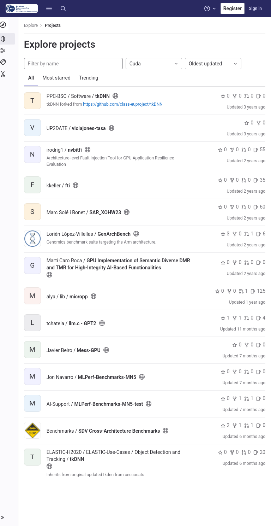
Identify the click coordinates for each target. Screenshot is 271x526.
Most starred (58, 78)
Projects (54, 25)
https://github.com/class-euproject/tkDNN (124, 104)
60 (259, 207)
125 (258, 291)
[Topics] (10, 62)
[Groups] (10, 50)
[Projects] (10, 39)
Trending (90, 78)
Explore (32, 25)
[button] (49, 8)
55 (259, 149)
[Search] (63, 8)
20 (259, 452)
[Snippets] (10, 74)
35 (259, 180)
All (33, 78)
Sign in (255, 8)
